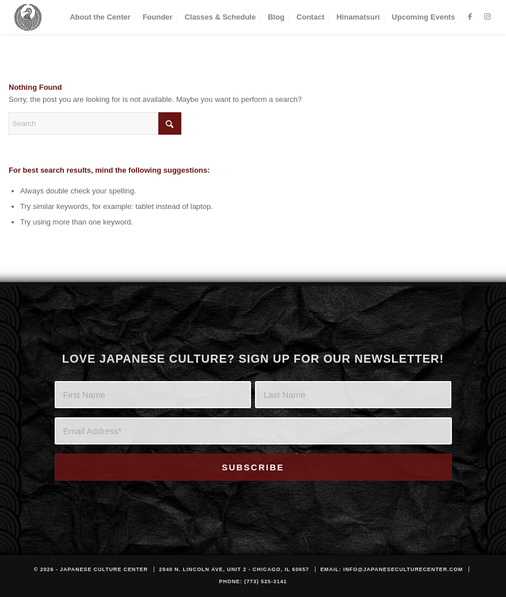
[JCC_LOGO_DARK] (27, 17)
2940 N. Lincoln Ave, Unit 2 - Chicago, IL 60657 (234, 569)
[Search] (95, 123)
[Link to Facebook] (469, 16)
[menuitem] (100, 17)
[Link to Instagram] (487, 16)
